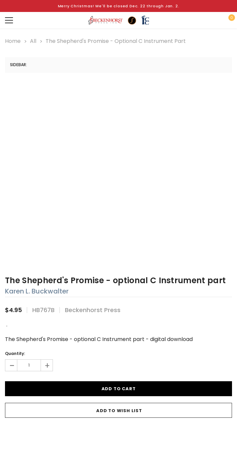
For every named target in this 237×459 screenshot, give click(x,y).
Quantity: (15, 353)
